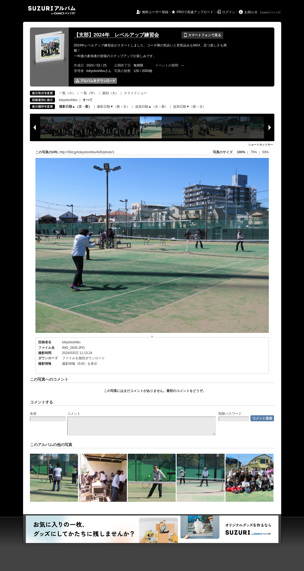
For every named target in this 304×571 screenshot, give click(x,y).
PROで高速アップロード (195, 12)
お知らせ (251, 12)
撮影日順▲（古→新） (75, 106)
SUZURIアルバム (51, 10)
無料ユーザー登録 (155, 12)
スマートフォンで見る (202, 35)
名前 (33, 414)
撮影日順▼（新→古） (113, 106)
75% (254, 152)
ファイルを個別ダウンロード (83, 358)
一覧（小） (67, 93)
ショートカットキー (260, 144)
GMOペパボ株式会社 (271, 12)
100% (241, 152)
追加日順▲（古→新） (151, 106)
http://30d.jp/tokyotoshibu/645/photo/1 (87, 152)
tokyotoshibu (68, 100)
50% (265, 152)
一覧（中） (88, 93)
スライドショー (135, 93)
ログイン (228, 12)
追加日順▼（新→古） (189, 106)
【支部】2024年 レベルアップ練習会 (116, 35)
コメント (73, 414)
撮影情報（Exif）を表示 (79, 364)
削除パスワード (230, 414)
